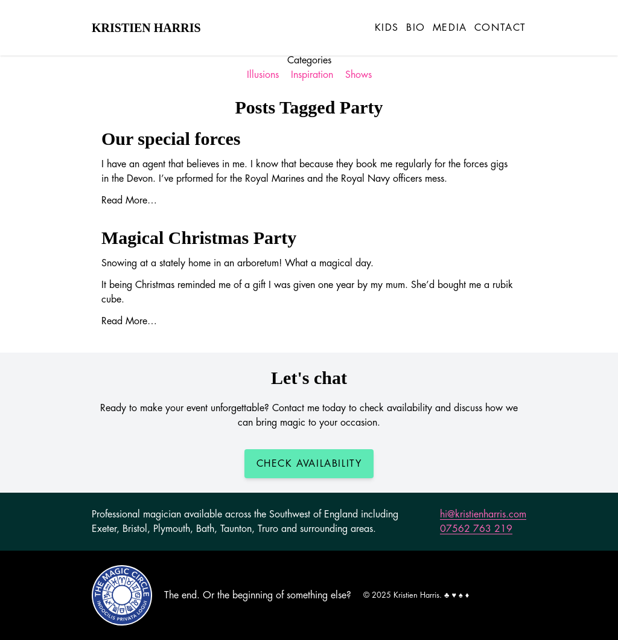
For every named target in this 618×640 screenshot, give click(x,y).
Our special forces (171, 139)
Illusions (263, 75)
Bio (415, 28)
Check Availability (309, 464)
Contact (500, 28)
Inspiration (312, 75)
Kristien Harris (146, 27)
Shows (358, 75)
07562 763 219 (476, 529)
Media (450, 28)
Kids (387, 28)
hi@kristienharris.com (483, 514)
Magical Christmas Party (198, 238)
